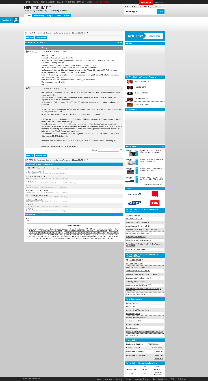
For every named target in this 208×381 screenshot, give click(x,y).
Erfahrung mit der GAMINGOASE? (138, 240)
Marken (81, 2)
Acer (158, 366)
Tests (35, 2)
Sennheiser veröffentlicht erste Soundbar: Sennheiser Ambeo (85, 231)
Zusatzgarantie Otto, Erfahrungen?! (138, 233)
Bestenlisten (48, 2)
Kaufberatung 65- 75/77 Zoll (35, 167)
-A (118, 43)
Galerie (67, 16)
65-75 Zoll (29, 209)
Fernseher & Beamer (44, 33)
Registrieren (182, 379)
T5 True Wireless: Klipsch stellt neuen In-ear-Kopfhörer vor (84, 233)
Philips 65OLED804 (142, 104)
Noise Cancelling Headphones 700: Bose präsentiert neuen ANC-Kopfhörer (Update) (83, 238)
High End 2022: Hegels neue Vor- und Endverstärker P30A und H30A (152, 178)
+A (121, 43)
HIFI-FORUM (30, 33)
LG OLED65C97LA (141, 99)
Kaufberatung (39, 16)
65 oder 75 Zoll (31, 181)
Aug (28, 220)
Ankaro (131, 373)
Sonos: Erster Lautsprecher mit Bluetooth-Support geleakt (47, 229)
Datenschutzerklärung (160, 379)
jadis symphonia (132, 303)
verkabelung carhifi (133, 314)
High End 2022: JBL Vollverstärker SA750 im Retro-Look (152, 160)
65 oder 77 (29, 186)
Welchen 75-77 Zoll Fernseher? (37, 190)
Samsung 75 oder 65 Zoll (34, 200)
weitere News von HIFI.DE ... (154, 184)
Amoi (145, 369)
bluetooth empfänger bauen (136, 317)
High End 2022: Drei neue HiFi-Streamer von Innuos (151, 169)
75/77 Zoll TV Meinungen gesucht (37, 195)
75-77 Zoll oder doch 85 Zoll (35, 177)
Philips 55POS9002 (141, 93)
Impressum (108, 379)
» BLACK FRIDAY (101, 2)
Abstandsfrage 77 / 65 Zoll (35, 172)
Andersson (158, 369)
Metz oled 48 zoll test (133, 335)
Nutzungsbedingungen (142, 379)
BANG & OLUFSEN (158, 373)
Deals (60, 2)
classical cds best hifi (133, 321)
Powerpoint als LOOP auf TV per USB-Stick (141, 230)
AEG (131, 366)
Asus (145, 373)
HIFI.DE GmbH (35, 379)
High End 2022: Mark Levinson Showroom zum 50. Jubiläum (150, 151)
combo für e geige (132, 324)
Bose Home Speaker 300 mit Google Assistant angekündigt (91, 229)
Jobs (89, 2)
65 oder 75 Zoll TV (32, 204)
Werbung (119, 379)
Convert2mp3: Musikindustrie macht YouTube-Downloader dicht (73, 236)
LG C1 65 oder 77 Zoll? (134, 219)
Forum (28, 16)
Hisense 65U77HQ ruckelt (135, 249)
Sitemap (128, 379)
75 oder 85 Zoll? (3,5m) (134, 215)
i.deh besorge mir (132, 328)
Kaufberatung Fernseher (61, 33)
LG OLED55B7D (140, 87)
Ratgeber (50, 16)
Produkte (70, 2)
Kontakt (98, 379)
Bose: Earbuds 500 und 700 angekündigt (80, 234)
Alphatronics (131, 369)
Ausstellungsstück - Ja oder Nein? (138, 226)
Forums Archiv (158, 358)
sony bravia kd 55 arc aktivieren (137, 310)
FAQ (172, 379)
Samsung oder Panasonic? (136, 237)
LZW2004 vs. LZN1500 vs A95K (137, 222)
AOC (144, 366)
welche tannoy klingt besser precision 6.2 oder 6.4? (144, 332)
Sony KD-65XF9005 (142, 81)
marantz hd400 (131, 307)
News (28, 2)
